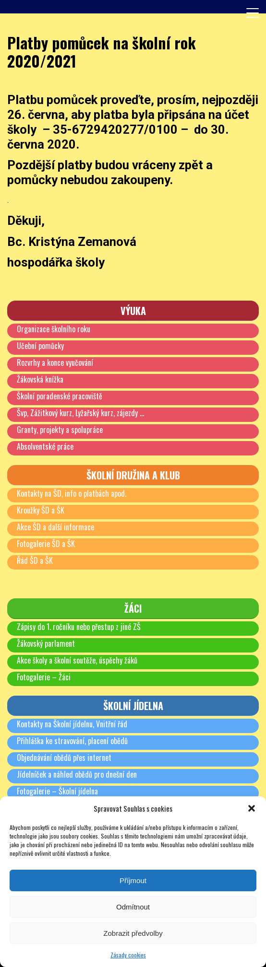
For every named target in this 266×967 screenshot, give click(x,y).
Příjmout (133, 880)
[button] (251, 808)
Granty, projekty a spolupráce (60, 429)
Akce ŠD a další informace (55, 527)
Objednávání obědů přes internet (64, 757)
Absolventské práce (45, 446)
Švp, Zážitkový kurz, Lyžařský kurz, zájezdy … (80, 413)
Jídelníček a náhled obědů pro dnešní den (77, 774)
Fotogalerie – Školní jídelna (57, 791)
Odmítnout (133, 907)
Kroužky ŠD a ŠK (40, 510)
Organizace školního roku (53, 329)
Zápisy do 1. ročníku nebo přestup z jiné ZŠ (79, 626)
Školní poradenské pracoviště (59, 396)
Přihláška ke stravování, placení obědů (72, 740)
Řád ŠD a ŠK (35, 560)
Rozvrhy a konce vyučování (55, 362)
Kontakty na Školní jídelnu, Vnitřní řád (72, 724)
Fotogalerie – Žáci (44, 677)
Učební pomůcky (40, 345)
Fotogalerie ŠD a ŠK (46, 543)
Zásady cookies (128, 955)
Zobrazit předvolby (132, 933)
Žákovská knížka (40, 379)
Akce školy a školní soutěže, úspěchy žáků (77, 660)
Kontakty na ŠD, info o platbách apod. (71, 493)
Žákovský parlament (46, 643)
